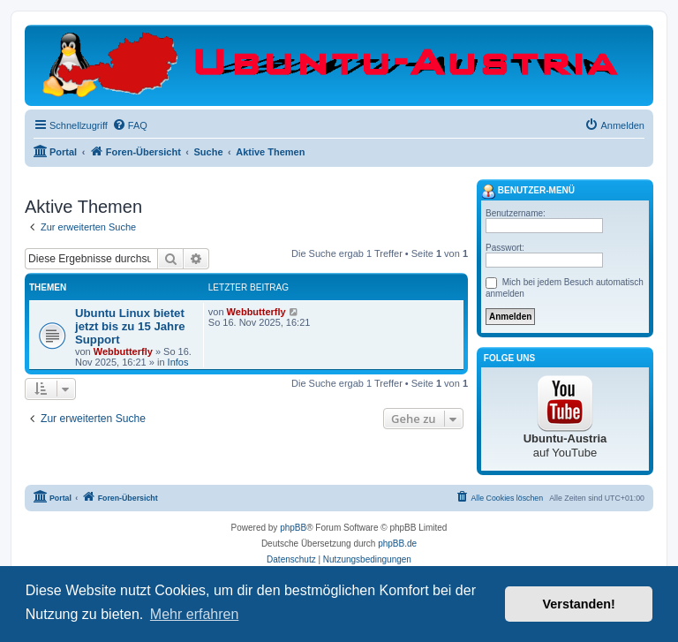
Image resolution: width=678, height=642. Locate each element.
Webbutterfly (123, 351)
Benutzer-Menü (528, 192)
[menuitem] (129, 125)
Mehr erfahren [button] (194, 614)
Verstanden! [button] (579, 604)
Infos (178, 362)
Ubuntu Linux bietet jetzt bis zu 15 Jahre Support (130, 326)
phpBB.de (397, 543)
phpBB (293, 527)
